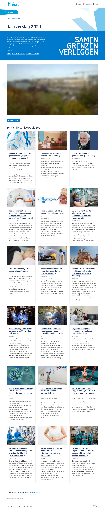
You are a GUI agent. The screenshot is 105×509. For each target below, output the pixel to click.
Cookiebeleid (11, 506)
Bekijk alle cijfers (13, 120)
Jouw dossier (88, 4)
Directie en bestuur (32, 54)
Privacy (19, 506)
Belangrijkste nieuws (18, 54)
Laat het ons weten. (35, 492)
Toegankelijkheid (27, 506)
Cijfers (9, 54)
